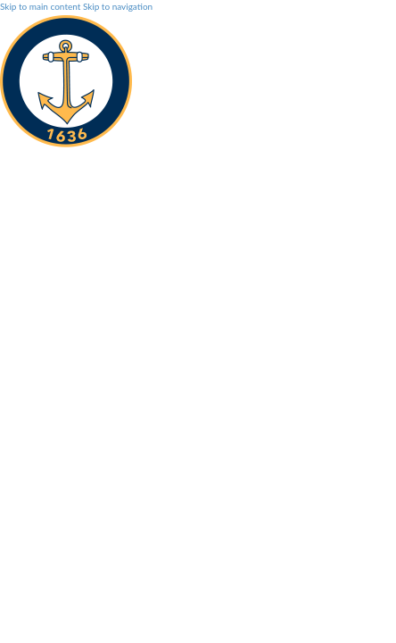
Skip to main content (40, 6)
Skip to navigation (118, 6)
